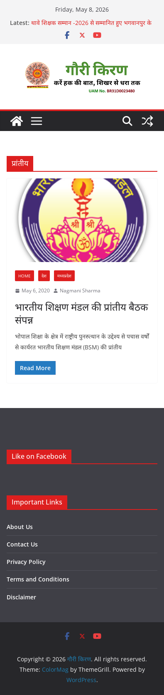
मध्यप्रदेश (64, 276)
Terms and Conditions (38, 579)
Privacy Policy (26, 562)
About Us (20, 527)
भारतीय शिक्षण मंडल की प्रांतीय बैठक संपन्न (81, 313)
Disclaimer (21, 597)
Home (24, 276)
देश (44, 276)
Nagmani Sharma (80, 290)
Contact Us (22, 544)
